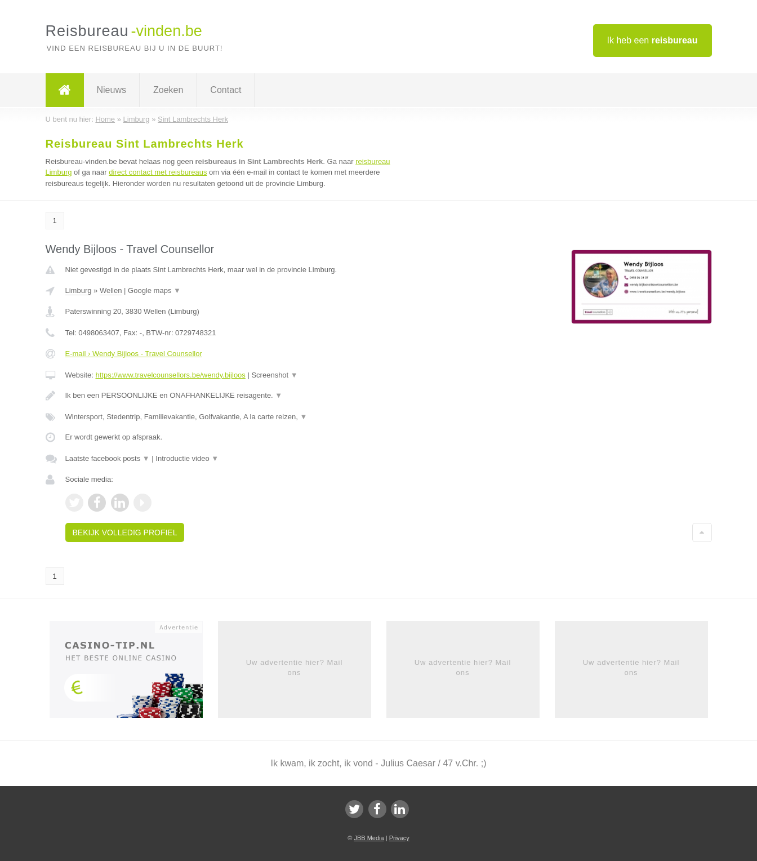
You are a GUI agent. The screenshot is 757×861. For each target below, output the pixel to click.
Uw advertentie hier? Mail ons (294, 667)
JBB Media (369, 838)
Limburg (78, 290)
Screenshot (274, 375)
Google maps (154, 290)
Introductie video (187, 458)
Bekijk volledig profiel (125, 532)
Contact (225, 90)
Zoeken (168, 90)
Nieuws (111, 90)
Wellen (111, 290)
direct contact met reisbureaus (158, 172)
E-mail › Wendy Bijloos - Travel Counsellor (133, 353)
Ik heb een (652, 40)
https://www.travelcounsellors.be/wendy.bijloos (170, 375)
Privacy (399, 838)
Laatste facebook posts (107, 458)
